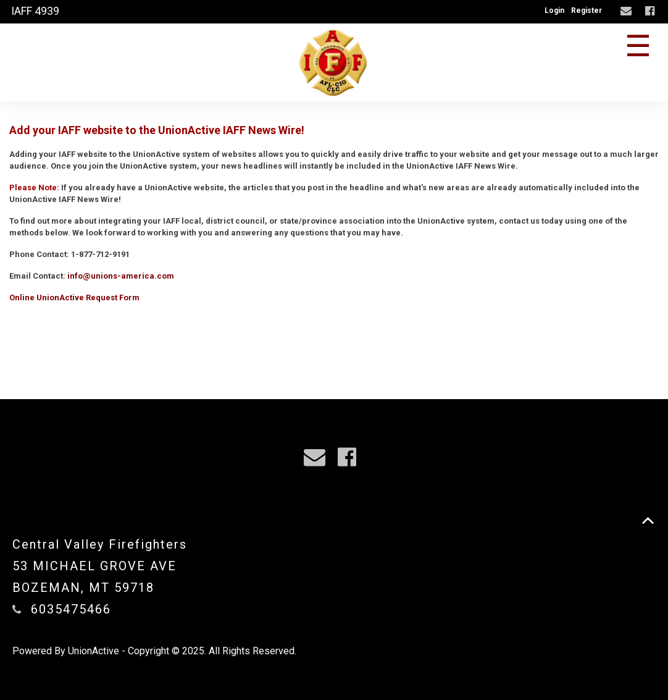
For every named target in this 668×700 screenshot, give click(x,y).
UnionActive (93, 651)
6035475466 (71, 609)
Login (554, 10)
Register (586, 10)
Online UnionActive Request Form (74, 297)
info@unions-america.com (120, 275)
